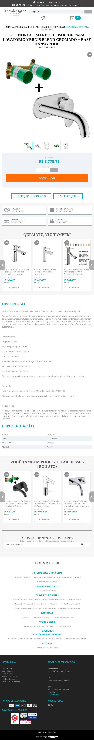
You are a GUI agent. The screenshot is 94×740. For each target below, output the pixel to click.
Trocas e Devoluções (10, 676)
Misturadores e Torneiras (47, 573)
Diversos (13, 639)
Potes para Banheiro (54, 639)
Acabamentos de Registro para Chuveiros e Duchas (62, 599)
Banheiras (47, 613)
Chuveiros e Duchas (47, 595)
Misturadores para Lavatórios (44, 577)
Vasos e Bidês (47, 622)
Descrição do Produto (31, 196)
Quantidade (47, 167)
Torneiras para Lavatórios (48, 582)
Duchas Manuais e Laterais (71, 604)
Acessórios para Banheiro (47, 634)
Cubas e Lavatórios (47, 586)
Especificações (67, 196)
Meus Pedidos (7, 674)
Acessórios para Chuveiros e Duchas (27, 599)
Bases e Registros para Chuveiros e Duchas (30, 604)
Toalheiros (47, 631)
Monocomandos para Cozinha (47, 647)
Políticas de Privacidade (11, 682)
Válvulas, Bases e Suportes (63, 617)
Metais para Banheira (41, 617)
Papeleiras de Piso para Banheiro (32, 639)
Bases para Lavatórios (22, 577)
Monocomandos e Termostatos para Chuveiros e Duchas (36, 608)
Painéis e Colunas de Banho (69, 608)
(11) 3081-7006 (52, 2)
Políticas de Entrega (9, 679)
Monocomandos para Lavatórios (69, 577)
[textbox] (56, 11)
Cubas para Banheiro (47, 590)
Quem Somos (7, 669)
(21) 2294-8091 (34, 5)
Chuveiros (53, 604)
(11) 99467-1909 (75, 5)
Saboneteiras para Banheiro (76, 639)
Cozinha (47, 643)
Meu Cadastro (7, 671)
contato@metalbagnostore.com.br (55, 5)
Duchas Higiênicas (64, 626)
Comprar (47, 178)
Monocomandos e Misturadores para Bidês (39, 626)
